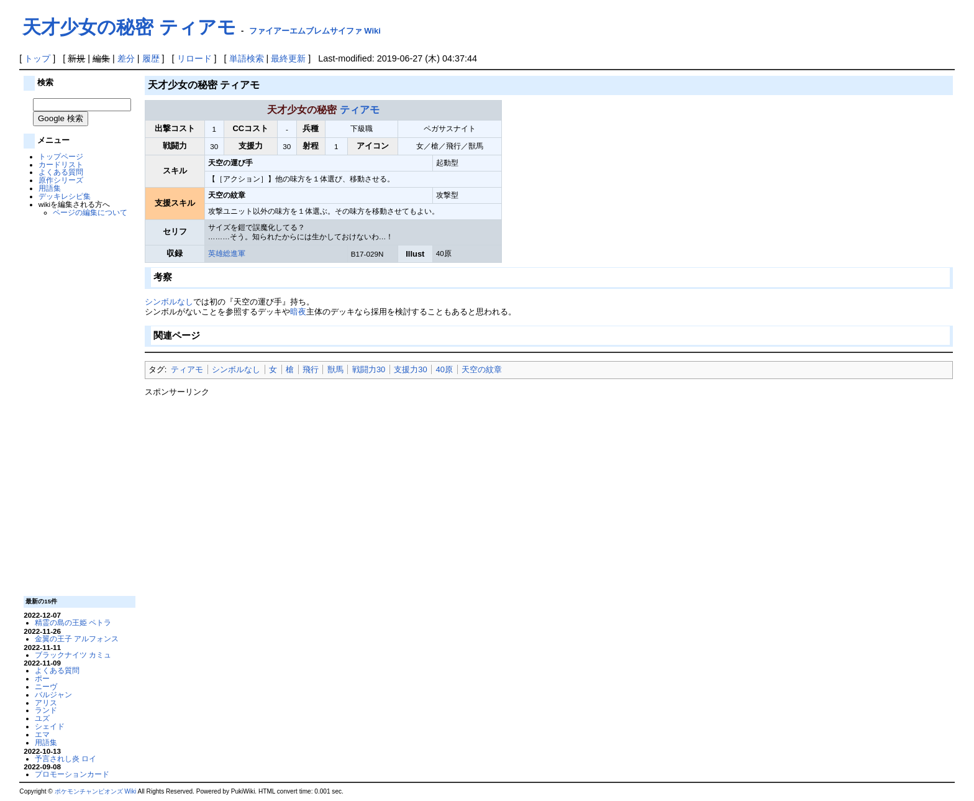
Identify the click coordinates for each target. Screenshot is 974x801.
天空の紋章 (482, 369)
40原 (444, 369)
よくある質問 (61, 172)
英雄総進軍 (226, 253)
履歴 (151, 58)
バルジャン (53, 694)
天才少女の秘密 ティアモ (128, 27)
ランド (46, 710)
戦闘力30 (368, 369)
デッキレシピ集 (65, 196)
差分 (126, 58)
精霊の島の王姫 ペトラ (73, 622)
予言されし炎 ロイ (65, 758)
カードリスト (61, 164)
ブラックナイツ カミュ (73, 655)
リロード (194, 58)
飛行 (311, 369)
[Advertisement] (78, 405)
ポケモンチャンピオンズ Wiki (96, 791)
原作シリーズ (61, 180)
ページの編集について (90, 212)
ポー (42, 678)
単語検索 (246, 58)
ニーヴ (46, 686)
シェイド (50, 726)
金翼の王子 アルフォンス (77, 638)
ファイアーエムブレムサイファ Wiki (315, 30)
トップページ (61, 156)
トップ (37, 58)
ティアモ (360, 109)
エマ (42, 734)
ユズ (42, 718)
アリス (46, 702)
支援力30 (410, 369)
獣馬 (335, 369)
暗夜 (298, 311)
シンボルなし (169, 301)
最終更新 (288, 58)
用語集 (50, 188)
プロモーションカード (72, 774)
